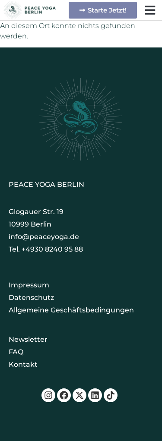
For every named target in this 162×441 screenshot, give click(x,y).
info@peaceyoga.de (44, 237)
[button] (150, 10)
